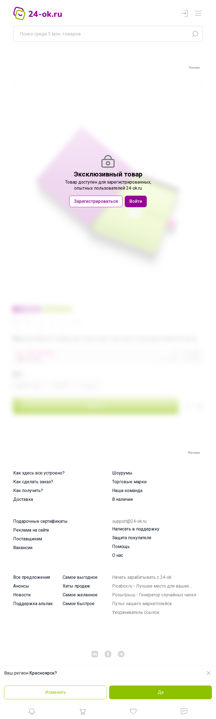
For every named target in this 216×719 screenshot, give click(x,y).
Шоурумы (122, 473)
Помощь (121, 546)
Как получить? (28, 490)
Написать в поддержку (135, 529)
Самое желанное (80, 594)
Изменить (55, 692)
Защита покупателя (131, 537)
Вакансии (22, 547)
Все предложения (31, 577)
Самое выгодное (80, 577)
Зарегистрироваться (96, 201)
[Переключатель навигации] (198, 13)
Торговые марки (129, 481)
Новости (22, 594)
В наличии (122, 499)
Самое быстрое (79, 603)
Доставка (23, 499)
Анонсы (21, 586)
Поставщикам (27, 538)
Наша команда (127, 490)
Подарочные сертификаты (40, 521)
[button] (32, 712)
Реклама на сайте (31, 530)
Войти (135, 201)
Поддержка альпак (33, 603)
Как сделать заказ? (33, 481)
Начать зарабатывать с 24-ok (141, 577)
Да (161, 692)
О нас (117, 555)
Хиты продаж (76, 586)
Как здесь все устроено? (39, 473)
